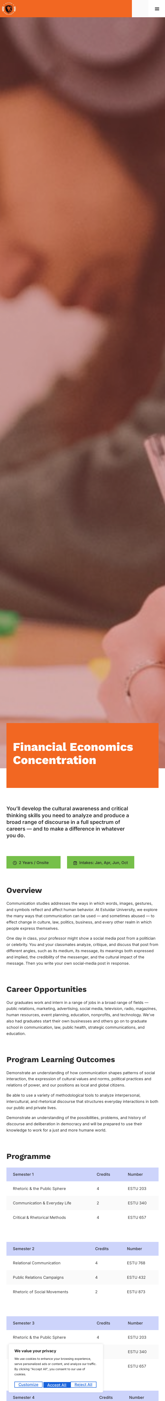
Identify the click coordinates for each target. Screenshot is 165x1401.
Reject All (56, 1385)
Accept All (84, 1385)
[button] (157, 8)
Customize (28, 1385)
